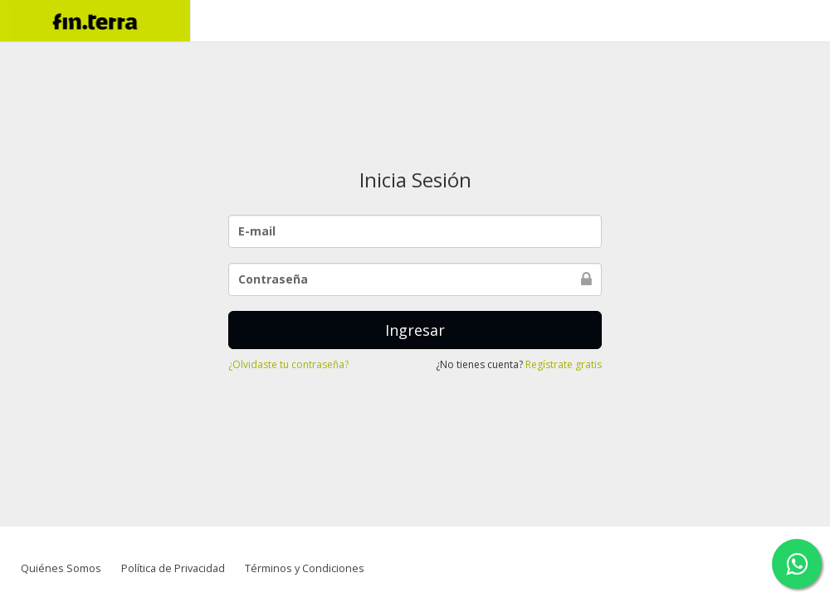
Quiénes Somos (61, 568)
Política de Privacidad (173, 568)
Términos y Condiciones (304, 568)
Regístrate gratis (563, 364)
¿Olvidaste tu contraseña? (288, 364)
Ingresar (415, 330)
